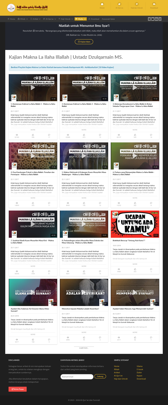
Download (141, 379)
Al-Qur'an (118, 376)
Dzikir (139, 372)
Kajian (139, 376)
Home (116, 366)
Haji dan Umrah (121, 379)
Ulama (139, 366)
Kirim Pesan (17, 389)
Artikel (117, 372)
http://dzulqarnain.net (121, 261)
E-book (140, 369)
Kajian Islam (84, 42)
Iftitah (116, 369)
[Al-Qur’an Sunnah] (28, 8)
